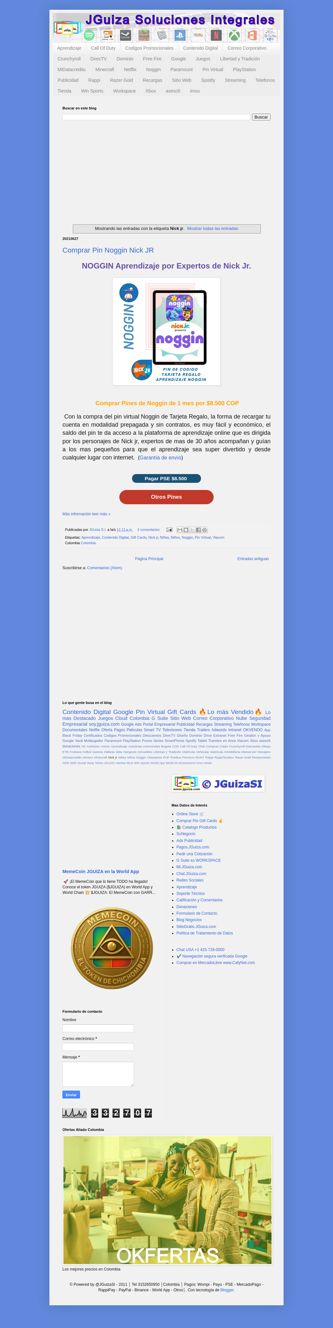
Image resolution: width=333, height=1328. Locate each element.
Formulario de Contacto (197, 913)
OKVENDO (253, 730)
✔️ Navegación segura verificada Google (212, 956)
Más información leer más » (86, 514)
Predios (175, 757)
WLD (130, 763)
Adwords (219, 730)
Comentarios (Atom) (104, 568)
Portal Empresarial (159, 724)
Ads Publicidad (189, 840)
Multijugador (93, 741)
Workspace (124, 91)
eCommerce (187, 763)
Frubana (75, 752)
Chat (201, 746)
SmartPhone (174, 741)
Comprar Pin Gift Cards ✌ (200, 821)
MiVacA (88, 757)
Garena (97, 752)
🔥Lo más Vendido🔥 (231, 711)
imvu (195, 91)
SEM (65, 763)
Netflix (130, 69)
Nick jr (153, 537)
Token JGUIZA (105, 763)
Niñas (164, 537)
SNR (73, 763)
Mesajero (264, 752)
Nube (241, 718)
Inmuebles (145, 752)
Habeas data (113, 752)
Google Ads (131, 724)
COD (175, 746)
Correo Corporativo (247, 48)
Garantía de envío (160, 457)
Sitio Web (182, 80)
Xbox (151, 91)
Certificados (93, 735)
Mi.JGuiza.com (189, 867)
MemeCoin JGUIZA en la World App (100, 871)
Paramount (181, 69)
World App (157, 763)
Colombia (88, 543)
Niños (175, 537)
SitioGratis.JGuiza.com (196, 926)
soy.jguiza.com (104, 724)
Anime (105, 746)
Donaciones (187, 907)
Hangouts (130, 752)
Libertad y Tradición (240, 58)
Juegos (203, 58)
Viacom (218, 537)
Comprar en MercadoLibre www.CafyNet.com (216, 962)
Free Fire (152, 58)
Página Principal (149, 559)
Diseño (182, 735)
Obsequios (154, 757)
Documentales (74, 730)
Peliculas (134, 730)
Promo (147, 741)
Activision (93, 746)
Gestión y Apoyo (257, 735)
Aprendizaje (69, 48)
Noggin (153, 69)
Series (158, 741)
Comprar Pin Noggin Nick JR (108, 250)
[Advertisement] (166, 169)
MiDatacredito (72, 69)
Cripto (224, 746)
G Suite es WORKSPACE (199, 860)
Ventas (121, 763)
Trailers (203, 730)
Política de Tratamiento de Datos (205, 933)
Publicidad (68, 80)
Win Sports (92, 91)
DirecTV (98, 58)
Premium (188, 757)
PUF (166, 757)
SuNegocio (186, 834)
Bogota (166, 746)
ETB (65, 752)
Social (81, 763)
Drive (208, 735)
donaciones (71, 746)
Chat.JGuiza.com (191, 873)
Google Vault (72, 741)
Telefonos (265, 80)
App (267, 730)
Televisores (172, 730)
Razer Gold (121, 80)
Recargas (152, 80)
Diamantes (253, 746)
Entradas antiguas (253, 559)
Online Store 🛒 (190, 814)
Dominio (124, 58)
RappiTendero (224, 757)
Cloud (121, 718)
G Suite (160, 718)
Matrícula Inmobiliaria (225, 752)
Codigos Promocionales (149, 48)
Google (178, 58)
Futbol (87, 752)
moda (208, 763)
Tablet (202, 741)
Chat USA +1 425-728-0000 (201, 949)
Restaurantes (261, 757)
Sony (90, 763)
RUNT (199, 757)
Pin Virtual (213, 69)
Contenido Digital (200, 48)
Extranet (219, 735)
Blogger (227, 1290)
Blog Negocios (189, 920)
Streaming (235, 80)
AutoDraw (135, 746)
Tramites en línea (222, 741)
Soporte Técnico (191, 893)
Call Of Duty (103, 48)
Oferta (106, 730)
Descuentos (152, 735)
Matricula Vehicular (195, 752)
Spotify (208, 80)
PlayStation (244, 69)
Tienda (64, 91)
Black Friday (72, 735)
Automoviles (151, 746)
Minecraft (104, 69)
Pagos (119, 730)
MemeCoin (248, 752)
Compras (212, 746)
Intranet (235, 730)
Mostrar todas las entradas (212, 228)
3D (84, 746)
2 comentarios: (149, 530)
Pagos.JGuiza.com (193, 847)
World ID (172, 763)
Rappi (94, 80)
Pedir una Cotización (195, 854)
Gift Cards (139, 537)
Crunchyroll (69, 58)
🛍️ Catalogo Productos (197, 827)
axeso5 (173, 91)
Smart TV (152, 730)
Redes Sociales (190, 880)
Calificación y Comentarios (200, 900)
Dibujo (266, 746)
